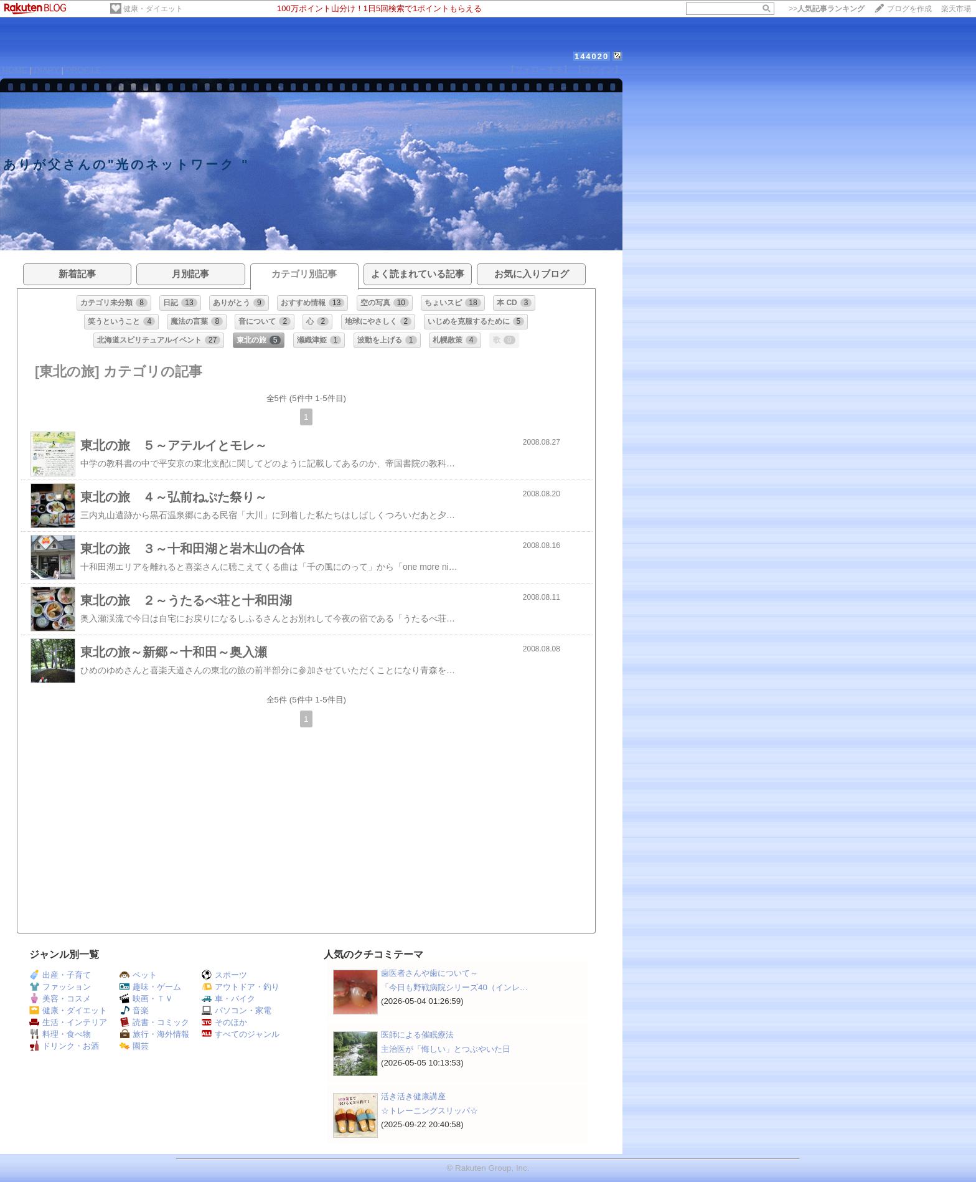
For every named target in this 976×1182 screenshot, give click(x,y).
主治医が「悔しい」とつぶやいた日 (445, 1049)
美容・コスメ (60, 998)
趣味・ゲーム (150, 986)
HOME (14, 70)
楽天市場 (956, 8)
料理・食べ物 (60, 1034)
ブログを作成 (909, 8)
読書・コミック (154, 1022)
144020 (592, 56)
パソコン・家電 (236, 1010)
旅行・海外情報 (154, 1034)
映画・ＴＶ (146, 998)
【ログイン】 (598, 69)
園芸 (134, 1046)
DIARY (46, 70)
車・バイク (228, 998)
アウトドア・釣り (240, 986)
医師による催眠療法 (417, 1034)
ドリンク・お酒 (64, 1046)
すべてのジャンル (240, 1034)
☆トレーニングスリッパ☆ (429, 1110)
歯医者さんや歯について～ (429, 973)
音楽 (134, 1010)
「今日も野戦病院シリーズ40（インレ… (454, 987)
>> (827, 8)
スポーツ (224, 975)
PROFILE (83, 70)
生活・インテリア (68, 1022)
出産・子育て (60, 975)
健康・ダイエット (153, 8)
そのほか (224, 1022)
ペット (138, 975)
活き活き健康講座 (413, 1096)
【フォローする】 (539, 69)
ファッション (60, 986)
